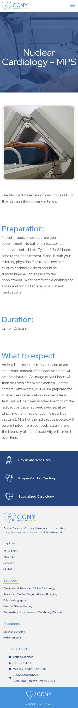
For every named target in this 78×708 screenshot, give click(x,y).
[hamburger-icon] (72, 4)
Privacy (49, 704)
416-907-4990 (22, 663)
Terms (39, 704)
